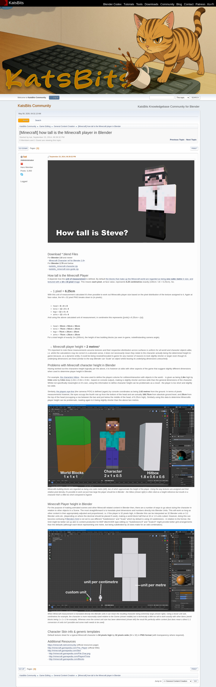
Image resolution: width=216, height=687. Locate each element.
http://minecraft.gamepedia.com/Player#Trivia (69, 656)
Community (167, 4)
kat (25, 156)
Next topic (191, 140)
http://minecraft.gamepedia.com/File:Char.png (69, 653)
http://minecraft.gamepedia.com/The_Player (68, 648)
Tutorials (129, 4)
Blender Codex (112, 4)
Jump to (158, 681)
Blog (179, 4)
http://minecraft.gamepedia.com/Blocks (66, 659)
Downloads (151, 4)
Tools (139, 4)
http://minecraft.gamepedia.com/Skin (64, 650)
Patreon (200, 4)
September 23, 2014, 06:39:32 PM (63, 157)
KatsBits (16, 2)
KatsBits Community (34, 106)
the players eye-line (65, 391)
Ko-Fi (210, 4)
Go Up (21, 669)
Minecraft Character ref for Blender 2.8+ (67, 260)
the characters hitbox (69, 377)
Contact (189, 4)
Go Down (23, 148)
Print (194, 148)
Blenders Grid (72, 519)
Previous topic (177, 140)
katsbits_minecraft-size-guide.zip (64, 269)
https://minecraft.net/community (62, 645)
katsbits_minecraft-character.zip (63, 266)
